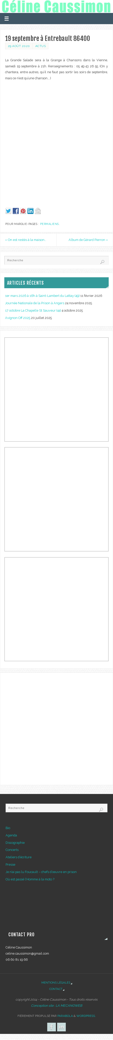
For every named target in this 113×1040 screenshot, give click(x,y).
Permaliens (49, 224)
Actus (40, 46)
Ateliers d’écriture (18, 857)
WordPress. (86, 1016)
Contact (55, 989)
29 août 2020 (19, 46)
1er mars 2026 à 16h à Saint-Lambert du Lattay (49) (42, 296)
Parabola (65, 1016)
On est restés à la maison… (25, 240)
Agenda (11, 835)
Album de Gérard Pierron (88, 240)
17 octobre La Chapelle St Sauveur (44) (33, 310)
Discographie (15, 843)
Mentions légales (55, 982)
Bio (8, 828)
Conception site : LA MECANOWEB (56, 1005)
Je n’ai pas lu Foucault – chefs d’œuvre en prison (41, 872)
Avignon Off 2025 (17, 318)
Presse (10, 864)
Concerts (12, 850)
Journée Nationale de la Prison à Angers (34, 303)
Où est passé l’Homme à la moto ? (30, 879)
